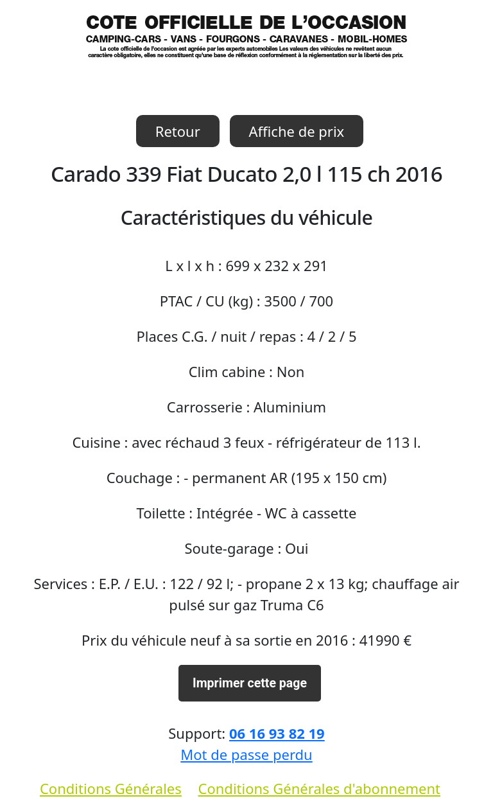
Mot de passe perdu (246, 754)
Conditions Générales (111, 788)
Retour (177, 131)
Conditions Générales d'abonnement (319, 788)
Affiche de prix (297, 131)
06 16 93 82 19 (277, 733)
